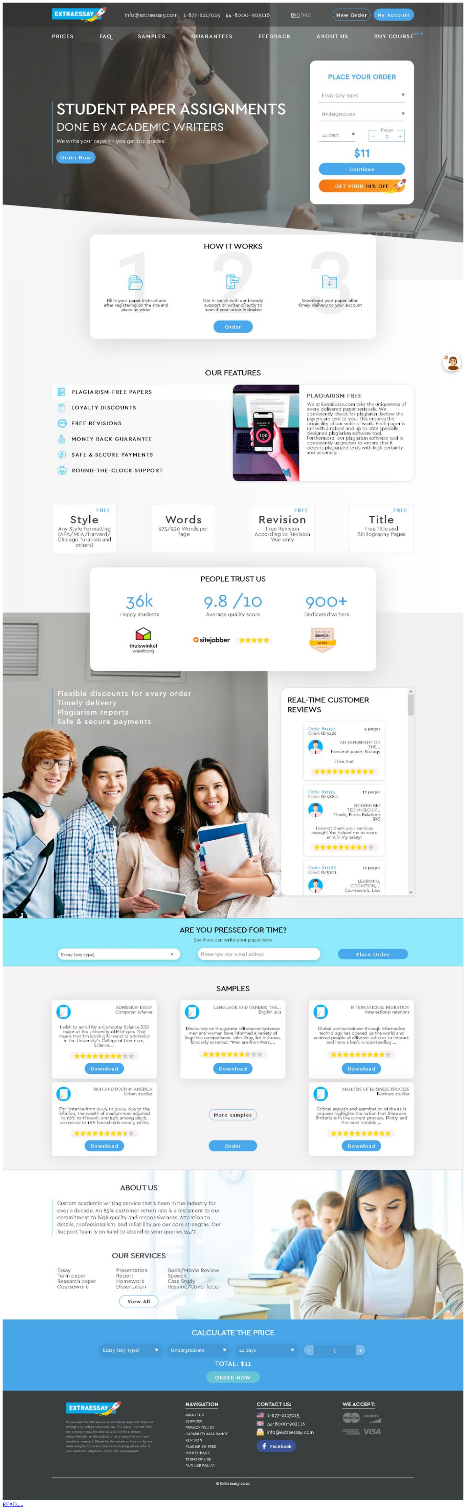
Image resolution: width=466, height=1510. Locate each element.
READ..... (13, 1504)
